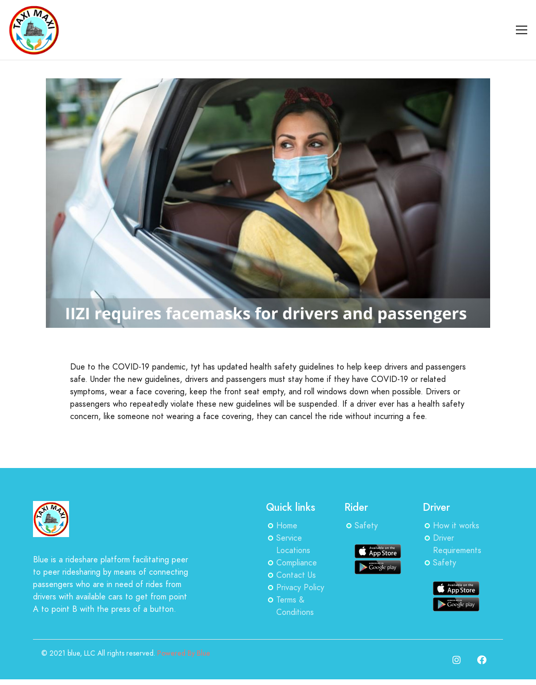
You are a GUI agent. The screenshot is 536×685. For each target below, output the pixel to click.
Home (286, 525)
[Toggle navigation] (521, 30)
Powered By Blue (183, 653)
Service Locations (293, 544)
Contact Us (296, 575)
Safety (366, 525)
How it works (456, 525)
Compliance (296, 563)
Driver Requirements (457, 544)
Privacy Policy (300, 587)
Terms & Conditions (295, 606)
